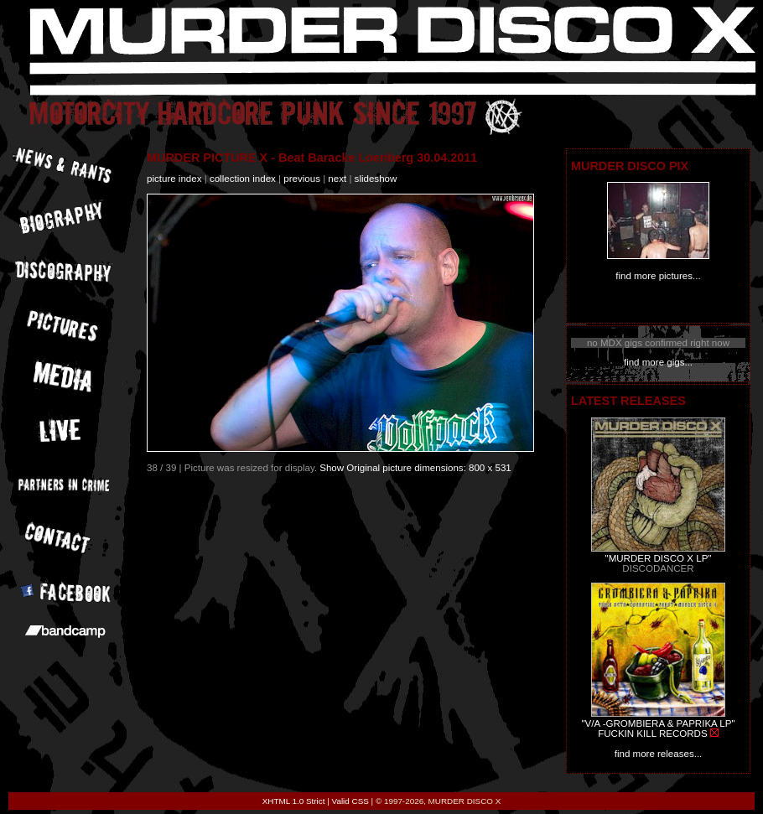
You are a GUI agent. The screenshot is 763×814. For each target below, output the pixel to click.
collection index (243, 179)
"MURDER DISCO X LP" (658, 558)
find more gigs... (658, 362)
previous (301, 179)
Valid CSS (350, 801)
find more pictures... (657, 276)
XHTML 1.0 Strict (293, 801)
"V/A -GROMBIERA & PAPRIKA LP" (657, 723)
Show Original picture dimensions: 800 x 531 (415, 468)
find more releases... (659, 754)
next (337, 179)
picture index (174, 179)
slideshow (376, 179)
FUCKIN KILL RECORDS (652, 733)
